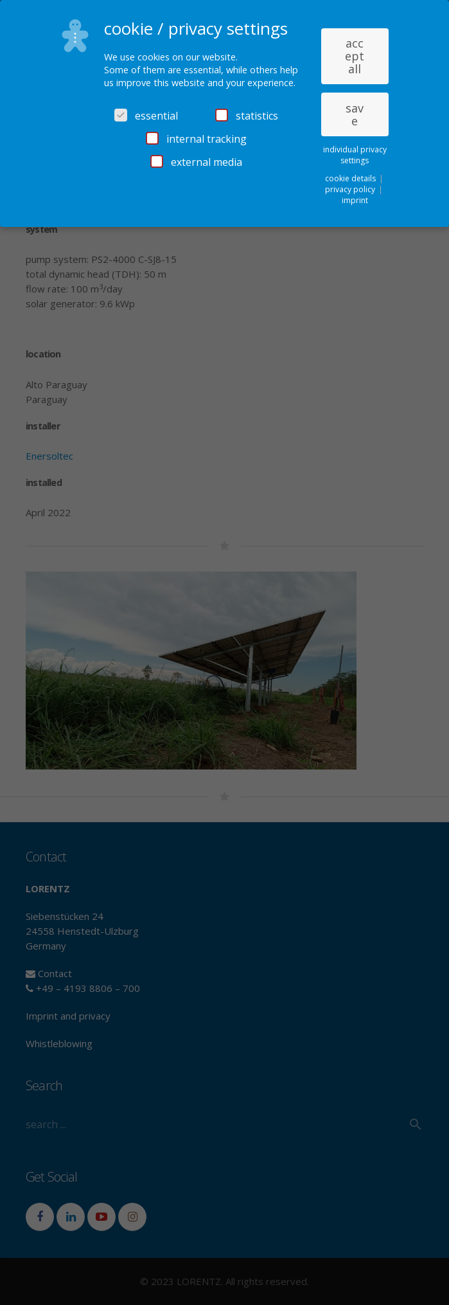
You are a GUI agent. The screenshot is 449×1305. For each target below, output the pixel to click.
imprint (355, 200)
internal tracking (196, 139)
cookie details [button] (351, 178)
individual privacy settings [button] (355, 155)
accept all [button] (354, 55)
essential (146, 116)
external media (196, 162)
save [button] (355, 114)
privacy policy (351, 189)
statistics (246, 116)
